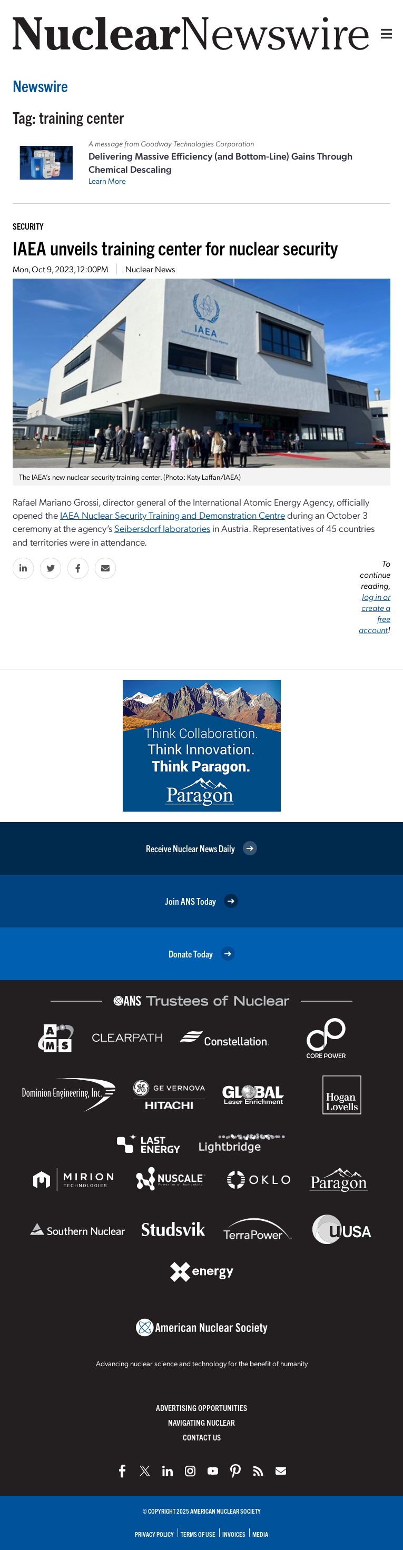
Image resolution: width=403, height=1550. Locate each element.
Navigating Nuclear (201, 1422)
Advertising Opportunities (201, 1408)
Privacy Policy (154, 1534)
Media (260, 1534)
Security (28, 226)
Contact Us (202, 1437)
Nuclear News (150, 268)
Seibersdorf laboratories (162, 528)
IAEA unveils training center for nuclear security (175, 247)
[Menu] (384, 33)
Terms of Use (198, 1534)
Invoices (233, 1534)
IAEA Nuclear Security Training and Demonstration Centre (172, 515)
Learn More (107, 180)
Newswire (40, 85)
